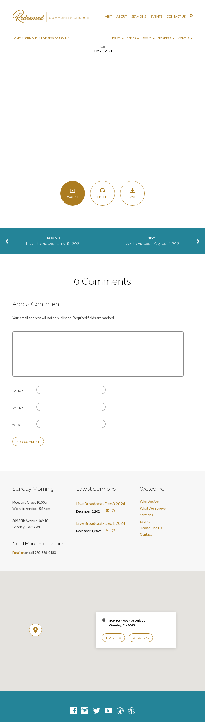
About (121, 16)
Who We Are (149, 501)
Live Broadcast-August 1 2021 (151, 243)
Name (17, 390)
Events (156, 16)
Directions (141, 637)
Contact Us (176, 16)
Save (132, 193)
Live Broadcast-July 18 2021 (53, 243)
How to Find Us (151, 528)
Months (185, 38)
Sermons (138, 16)
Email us (18, 552)
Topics (118, 38)
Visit (108, 16)
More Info (113, 637)
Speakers (166, 38)
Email (17, 407)
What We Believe (153, 508)
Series (133, 38)
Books (148, 38)
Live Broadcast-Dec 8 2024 (100, 503)
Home (16, 38)
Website (17, 424)
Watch (73, 193)
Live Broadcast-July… (56, 38)
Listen (103, 193)
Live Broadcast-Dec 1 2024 (100, 523)
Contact (146, 534)
